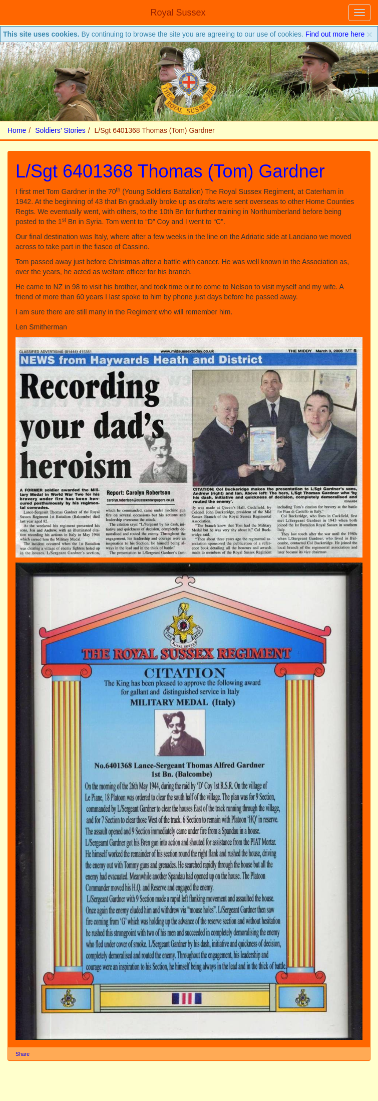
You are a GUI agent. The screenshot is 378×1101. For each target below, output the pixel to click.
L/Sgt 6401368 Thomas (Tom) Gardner (170, 171)
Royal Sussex (177, 13)
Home (17, 130)
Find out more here (334, 34)
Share (23, 1054)
